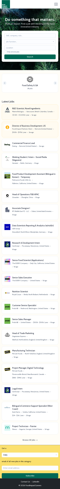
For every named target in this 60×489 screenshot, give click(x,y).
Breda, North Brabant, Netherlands (36, 294)
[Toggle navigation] (56, 4)
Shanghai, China (27, 197)
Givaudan (15, 197)
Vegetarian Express (19, 336)
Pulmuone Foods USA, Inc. (21, 180)
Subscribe (30, 476)
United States (35, 280)
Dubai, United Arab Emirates (42, 211)
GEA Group (16, 229)
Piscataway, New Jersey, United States (35, 246)
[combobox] (30, 41)
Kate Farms (16, 412)
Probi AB (15, 308)
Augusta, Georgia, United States (30, 429)
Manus (14, 429)
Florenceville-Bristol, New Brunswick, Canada (28, 374)
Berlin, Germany (26, 163)
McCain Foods (17, 354)
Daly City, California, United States (42, 263)
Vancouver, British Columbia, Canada (39, 112)
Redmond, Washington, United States (34, 308)
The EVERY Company (20, 263)
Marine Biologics (18, 112)
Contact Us (25, 482)
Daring (14, 146)
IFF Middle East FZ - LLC (20, 211)
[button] (55, 83)
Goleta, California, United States (34, 412)
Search (30, 57)
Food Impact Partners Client (22, 129)
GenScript (15, 246)
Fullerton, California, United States (24, 183)
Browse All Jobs (30, 440)
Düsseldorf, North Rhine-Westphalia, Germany (29, 232)
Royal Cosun (16, 294)
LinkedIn (35, 482)
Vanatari (15, 163)
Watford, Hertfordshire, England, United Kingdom (29, 340)
